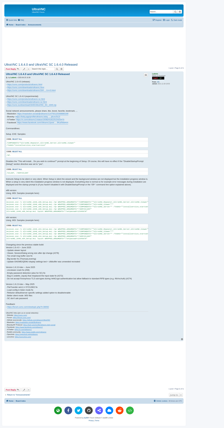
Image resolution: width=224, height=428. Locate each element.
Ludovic (155, 74)
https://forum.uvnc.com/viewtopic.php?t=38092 (28, 307)
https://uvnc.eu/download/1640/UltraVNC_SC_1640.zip (31, 105)
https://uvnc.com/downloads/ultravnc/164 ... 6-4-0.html (31, 90)
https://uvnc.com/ (20, 315)
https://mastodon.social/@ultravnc (28, 322)
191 (158, 82)
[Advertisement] (94, 44)
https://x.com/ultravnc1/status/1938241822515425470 (40, 119)
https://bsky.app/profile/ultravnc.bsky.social (39, 325)
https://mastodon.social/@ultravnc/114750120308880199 (42, 113)
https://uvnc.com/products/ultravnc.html (24, 84)
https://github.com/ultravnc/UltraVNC (36, 320)
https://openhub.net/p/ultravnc (26, 334)
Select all (17, 139)
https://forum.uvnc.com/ (22, 317)
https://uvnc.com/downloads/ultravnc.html (25, 87)
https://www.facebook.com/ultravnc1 (29, 327)
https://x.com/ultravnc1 (23, 329)
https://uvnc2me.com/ (23, 337)
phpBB (86, 418)
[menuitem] (21, 20)
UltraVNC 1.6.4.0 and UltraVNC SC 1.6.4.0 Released (40, 64)
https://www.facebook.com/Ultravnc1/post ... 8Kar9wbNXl (42, 122)
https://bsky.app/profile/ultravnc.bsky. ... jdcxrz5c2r (37, 116)
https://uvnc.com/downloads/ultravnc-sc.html (27, 102)
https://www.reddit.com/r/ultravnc (34, 332)
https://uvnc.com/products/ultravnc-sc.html (26, 99)
